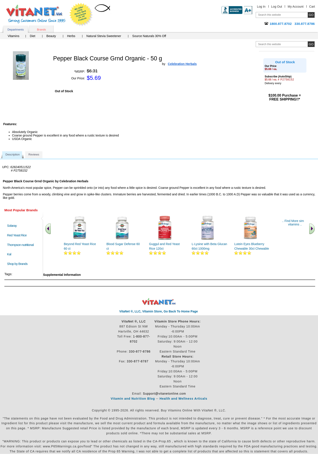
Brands (41, 29)
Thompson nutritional (20, 245)
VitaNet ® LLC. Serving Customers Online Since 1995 (35, 14)
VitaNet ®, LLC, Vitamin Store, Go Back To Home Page (158, 311)
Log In (261, 6)
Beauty (51, 36)
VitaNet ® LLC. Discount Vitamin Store (159, 301)
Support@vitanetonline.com (164, 393)
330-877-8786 (140, 351)
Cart (312, 6)
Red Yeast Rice (17, 235)
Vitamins (13, 36)
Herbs (71, 36)
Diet (32, 36)
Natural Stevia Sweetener (103, 36)
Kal (9, 254)
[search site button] (311, 44)
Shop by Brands (18, 264)
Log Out (276, 6)
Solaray (12, 225)
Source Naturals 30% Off (149, 36)
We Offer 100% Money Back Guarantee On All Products (81, 15)
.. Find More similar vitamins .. (295, 222)
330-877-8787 (137, 361)
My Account (295, 6)
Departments (15, 29)
